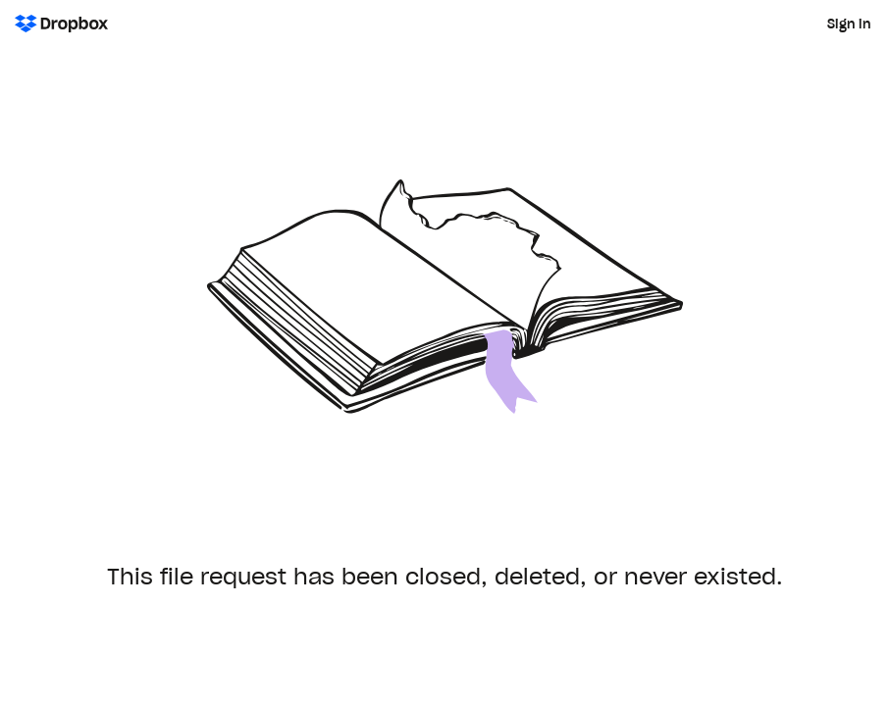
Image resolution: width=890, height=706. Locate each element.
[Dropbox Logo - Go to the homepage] (61, 23)
